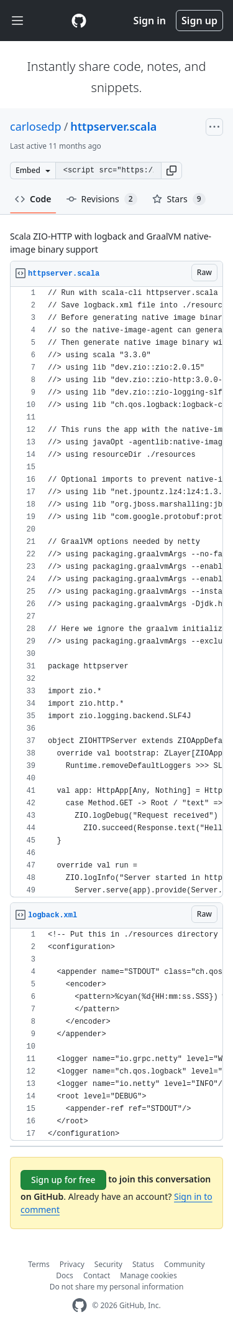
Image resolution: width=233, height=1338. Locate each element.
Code (33, 199)
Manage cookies (148, 1275)
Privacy (72, 1264)
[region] (116, 592)
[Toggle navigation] (17, 21)
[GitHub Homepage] (79, 1305)
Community (184, 1264)
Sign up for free (63, 1180)
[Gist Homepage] (78, 20)
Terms (39, 1264)
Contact (96, 1275)
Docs (64, 1275)
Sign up (199, 20)
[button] (171, 170)
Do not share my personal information (117, 1286)
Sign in (150, 20)
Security (108, 1264)
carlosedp (36, 126)
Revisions (101, 199)
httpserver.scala (113, 126)
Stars (179, 199)
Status (143, 1264)
